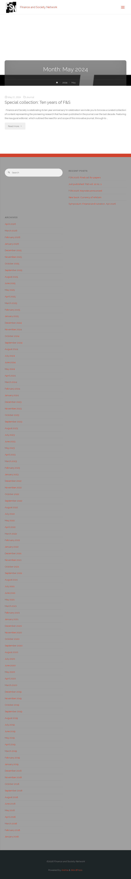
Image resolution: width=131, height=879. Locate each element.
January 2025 (12, 316)
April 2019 (10, 744)
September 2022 (13, 500)
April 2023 (10, 454)
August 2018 (11, 797)
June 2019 (10, 731)
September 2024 (13, 342)
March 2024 (11, 382)
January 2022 (12, 546)
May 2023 (10, 448)
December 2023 (13, 402)
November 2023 (13, 408)
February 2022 (12, 540)
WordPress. (77, 870)
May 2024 (10, 369)
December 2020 (13, 625)
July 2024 (10, 355)
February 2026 (12, 237)
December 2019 (13, 691)
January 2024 (12, 395)
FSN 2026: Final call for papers (85, 177)
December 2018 (13, 770)
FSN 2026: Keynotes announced (85, 190)
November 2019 (13, 698)
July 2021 (9, 586)
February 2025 (12, 309)
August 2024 (11, 349)
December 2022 (13, 480)
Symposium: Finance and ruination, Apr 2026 (92, 203)
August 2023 (11, 428)
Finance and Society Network (38, 7)
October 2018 (12, 784)
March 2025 (11, 303)
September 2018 (13, 790)
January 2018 (12, 836)
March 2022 (11, 533)
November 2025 (13, 257)
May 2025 (10, 289)
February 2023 (12, 467)
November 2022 (13, 487)
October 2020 (12, 639)
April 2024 (10, 375)
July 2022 (10, 513)
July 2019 (10, 724)
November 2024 (13, 329)
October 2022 (12, 494)
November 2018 (13, 777)
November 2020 (13, 632)
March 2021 (11, 606)
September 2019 (13, 711)
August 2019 (11, 718)
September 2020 (14, 645)
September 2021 (13, 573)
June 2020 (10, 665)
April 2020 (10, 678)
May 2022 (10, 520)
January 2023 (12, 474)
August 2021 (11, 579)
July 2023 (10, 434)
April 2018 (10, 816)
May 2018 (10, 810)
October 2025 (12, 263)
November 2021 (13, 560)
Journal (30, 97)
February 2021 (12, 612)
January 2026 (12, 243)
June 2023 (10, 441)
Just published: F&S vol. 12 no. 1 (85, 184)
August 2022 (11, 507)
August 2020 (11, 652)
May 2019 (10, 737)
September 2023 (13, 421)
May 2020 (10, 671)
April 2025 (10, 296)
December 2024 (13, 322)
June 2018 (10, 803)
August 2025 (11, 276)
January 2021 (11, 619)
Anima (64, 870)
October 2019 (12, 704)
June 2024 (10, 362)
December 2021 (13, 553)
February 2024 (12, 388)
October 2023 (12, 415)
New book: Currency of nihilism (85, 197)
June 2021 (10, 593)
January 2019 (12, 764)
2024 (64, 82)
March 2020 (11, 685)
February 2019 (12, 757)
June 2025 (10, 283)
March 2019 (11, 751)
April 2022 (10, 527)
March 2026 (11, 230)
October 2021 (12, 566)
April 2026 (10, 224)
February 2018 (12, 830)
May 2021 (9, 599)
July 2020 (10, 658)
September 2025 (13, 270)
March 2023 (11, 461)
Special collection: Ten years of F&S (37, 102)
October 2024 (12, 336)
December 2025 (13, 250)
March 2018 (11, 823)
